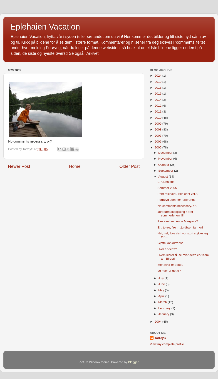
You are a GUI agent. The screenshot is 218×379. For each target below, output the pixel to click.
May (161, 290)
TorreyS (160, 338)
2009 (158, 123)
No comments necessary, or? (177, 206)
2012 (158, 105)
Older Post (129, 166)
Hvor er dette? (167, 249)
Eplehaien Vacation (45, 26)
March (163, 302)
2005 (158, 147)
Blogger (133, 362)
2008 (158, 129)
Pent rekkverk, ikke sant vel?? (178, 194)
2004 (158, 321)
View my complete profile (167, 344)
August (163, 176)
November (165, 158)
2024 (158, 75)
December (165, 152)
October (164, 164)
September (166, 170)
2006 (158, 141)
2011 (158, 111)
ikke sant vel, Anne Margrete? (178, 221)
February (164, 308)
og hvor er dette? (169, 270)
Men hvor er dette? (170, 264)
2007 (158, 135)
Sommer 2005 (167, 188)
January (164, 314)
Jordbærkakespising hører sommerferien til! (175, 213)
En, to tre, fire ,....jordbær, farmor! (180, 227)
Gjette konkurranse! (171, 243)
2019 (158, 81)
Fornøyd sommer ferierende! (177, 199)
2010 (158, 117)
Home (74, 166)
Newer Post (19, 166)
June (162, 284)
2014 (158, 99)
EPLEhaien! (166, 181)
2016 (158, 87)
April (161, 296)
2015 (158, 93)
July (161, 278)
